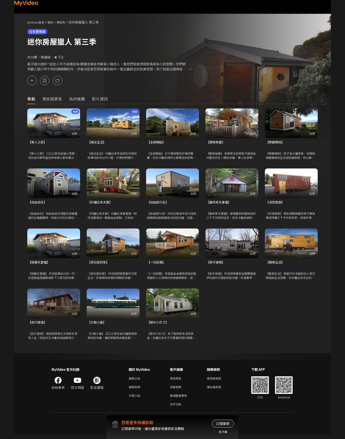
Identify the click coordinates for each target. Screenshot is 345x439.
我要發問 (176, 390)
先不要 (223, 432)
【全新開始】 (157, 142)
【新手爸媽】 (216, 263)
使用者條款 (217, 381)
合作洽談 (176, 408)
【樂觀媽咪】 (276, 142)
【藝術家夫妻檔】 (219, 203)
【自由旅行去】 (158, 203)
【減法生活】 (97, 142)
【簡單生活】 (276, 263)
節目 (54, 22)
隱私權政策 (217, 390)
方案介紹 (135, 399)
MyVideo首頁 (37, 22)
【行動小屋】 (97, 324)
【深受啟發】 (276, 203)
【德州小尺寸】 (158, 324)
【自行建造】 (38, 324)
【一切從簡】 (157, 263)
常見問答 (176, 381)
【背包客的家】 (99, 263)
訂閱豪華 (222, 423)
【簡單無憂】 (216, 142)
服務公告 (135, 381)
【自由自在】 (38, 203)
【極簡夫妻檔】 (39, 263)
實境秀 (65, 22)
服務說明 (135, 390)
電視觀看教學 (180, 399)
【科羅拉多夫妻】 (101, 203)
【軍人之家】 (38, 142)
